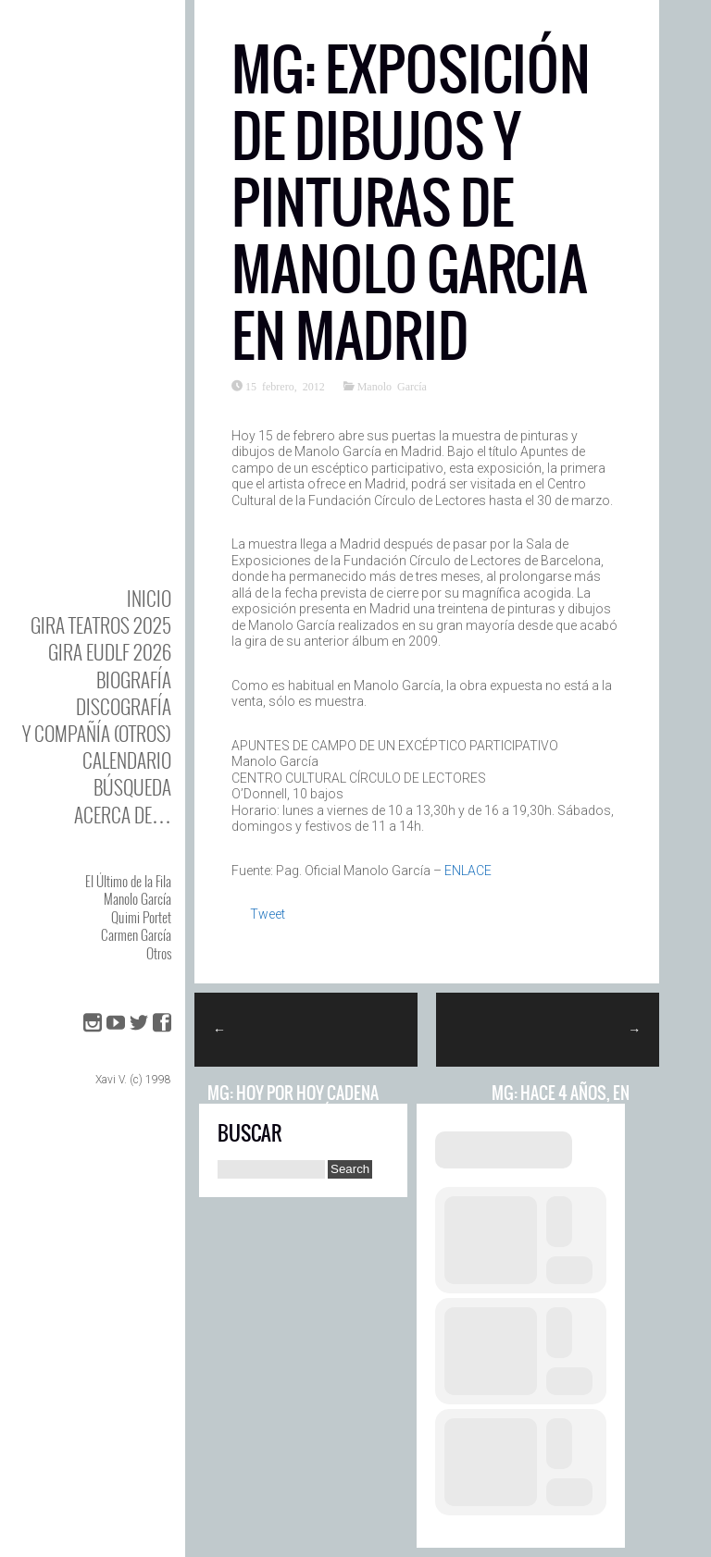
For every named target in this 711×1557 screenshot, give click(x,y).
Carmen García (136, 934)
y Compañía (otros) (96, 733)
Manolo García (137, 898)
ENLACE (468, 870)
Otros (158, 953)
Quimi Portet (141, 917)
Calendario (126, 760)
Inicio (149, 598)
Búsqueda (132, 786)
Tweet (267, 914)
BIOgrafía (133, 679)
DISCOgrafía (123, 706)
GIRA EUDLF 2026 (109, 651)
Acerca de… (122, 814)
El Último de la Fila (128, 881)
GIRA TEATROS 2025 (101, 625)
